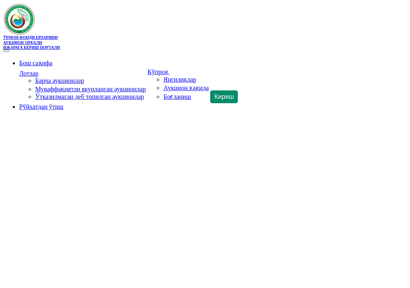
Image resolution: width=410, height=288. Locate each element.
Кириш (224, 96)
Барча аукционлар (59, 80)
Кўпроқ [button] (157, 71)
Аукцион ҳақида (186, 87)
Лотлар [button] (28, 73)
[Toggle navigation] (6, 51)
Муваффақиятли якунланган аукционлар (90, 89)
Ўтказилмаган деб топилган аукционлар (89, 96)
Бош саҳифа (35, 63)
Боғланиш (177, 96)
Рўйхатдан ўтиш (41, 106)
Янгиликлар (179, 79)
